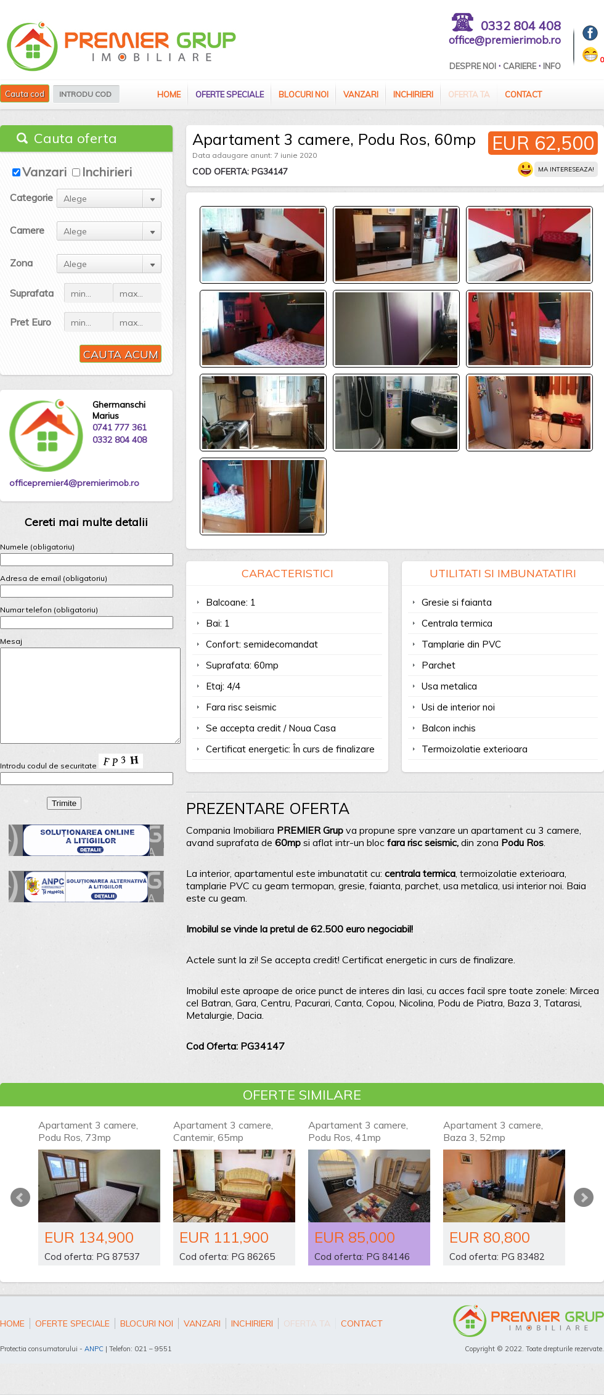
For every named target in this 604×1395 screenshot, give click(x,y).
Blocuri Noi (304, 94)
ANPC (94, 1348)
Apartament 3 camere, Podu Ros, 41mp (358, 1131)
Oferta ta (469, 94)
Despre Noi (472, 66)
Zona (21, 263)
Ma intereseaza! (566, 169)
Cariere (519, 66)
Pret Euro (30, 322)
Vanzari (360, 94)
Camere (27, 230)
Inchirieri (413, 94)
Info (552, 66)
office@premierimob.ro (505, 39)
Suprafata (32, 293)
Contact (523, 94)
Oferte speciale (229, 94)
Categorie (31, 197)
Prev (20, 1198)
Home (169, 94)
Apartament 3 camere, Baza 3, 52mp (493, 1131)
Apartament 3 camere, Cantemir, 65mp (223, 1131)
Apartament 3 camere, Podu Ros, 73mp (88, 1131)
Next (584, 1198)
